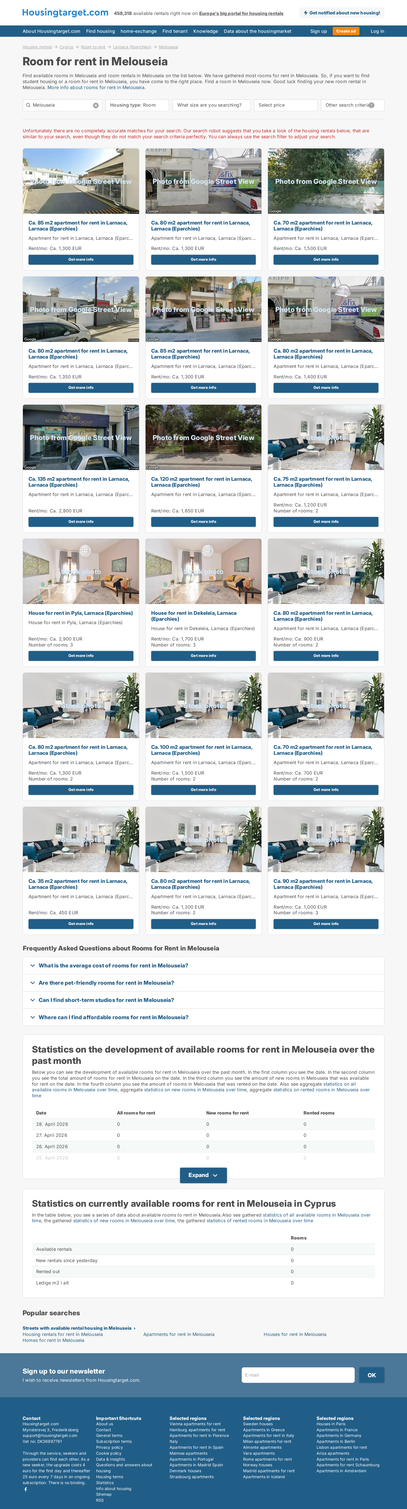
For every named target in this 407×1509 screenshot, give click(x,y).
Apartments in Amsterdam (342, 1470)
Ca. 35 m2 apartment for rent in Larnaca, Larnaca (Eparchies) (78, 884)
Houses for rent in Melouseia (295, 1334)
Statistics (105, 1482)
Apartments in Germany (339, 1435)
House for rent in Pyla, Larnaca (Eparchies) (81, 613)
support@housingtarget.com (50, 1435)
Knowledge (205, 31)
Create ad (346, 31)
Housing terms (110, 1476)
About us (104, 1423)
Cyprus (66, 46)
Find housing (100, 31)
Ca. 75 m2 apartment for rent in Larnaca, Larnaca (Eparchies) (323, 482)
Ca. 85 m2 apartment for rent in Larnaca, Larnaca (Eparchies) (78, 226)
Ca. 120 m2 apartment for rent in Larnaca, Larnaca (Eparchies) (201, 482)
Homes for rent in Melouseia (53, 1340)
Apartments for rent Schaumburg (348, 1464)
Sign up (318, 31)
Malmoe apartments (188, 1453)
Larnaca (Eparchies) (132, 46)
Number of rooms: (294, 511)
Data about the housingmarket (258, 31)
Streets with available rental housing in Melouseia (77, 1328)
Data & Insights (110, 1459)
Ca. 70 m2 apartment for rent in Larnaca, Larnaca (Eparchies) (323, 226)
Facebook (26, 1489)
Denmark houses (185, 1470)
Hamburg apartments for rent (197, 1429)
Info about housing (114, 1488)
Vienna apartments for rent (195, 1423)
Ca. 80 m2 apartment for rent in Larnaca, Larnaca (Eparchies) (200, 226)
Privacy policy (109, 1447)
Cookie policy (109, 1453)
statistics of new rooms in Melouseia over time (124, 1220)
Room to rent (93, 46)
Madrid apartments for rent (269, 1470)
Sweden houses (258, 1423)
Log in (377, 31)
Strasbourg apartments (192, 1476)
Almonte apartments (262, 1447)
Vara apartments (259, 1453)
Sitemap (104, 1494)
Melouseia (168, 47)
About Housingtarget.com (52, 31)
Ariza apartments (333, 1453)
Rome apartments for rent (267, 1459)
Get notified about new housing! (344, 13)
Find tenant (175, 31)
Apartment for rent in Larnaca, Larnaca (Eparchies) (84, 238)
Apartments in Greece (264, 1429)
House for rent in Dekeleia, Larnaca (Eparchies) (194, 616)
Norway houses (257, 1464)
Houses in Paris (331, 1423)
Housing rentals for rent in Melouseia (63, 1334)
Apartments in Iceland (264, 1476)
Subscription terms (114, 1441)
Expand (199, 1175)
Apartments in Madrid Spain (196, 1464)
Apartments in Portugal (191, 1459)
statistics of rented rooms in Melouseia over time (260, 1220)
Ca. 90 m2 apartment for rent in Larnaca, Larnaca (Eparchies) (323, 884)
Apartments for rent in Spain (197, 1447)
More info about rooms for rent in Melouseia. (96, 87)
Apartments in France (337, 1429)
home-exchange (139, 31)
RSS (100, 1500)
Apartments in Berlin (336, 1441)
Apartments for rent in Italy (269, 1435)
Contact (103, 1429)
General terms (109, 1435)
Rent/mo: (39, 248)
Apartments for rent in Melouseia (179, 1334)
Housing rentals (37, 46)
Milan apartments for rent (267, 1441)
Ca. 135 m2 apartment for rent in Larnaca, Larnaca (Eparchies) (79, 482)
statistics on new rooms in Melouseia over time (195, 1089)
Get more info (81, 259)
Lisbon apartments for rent (342, 1447)
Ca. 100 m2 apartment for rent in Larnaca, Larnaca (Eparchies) (201, 750)
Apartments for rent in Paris (343, 1459)
